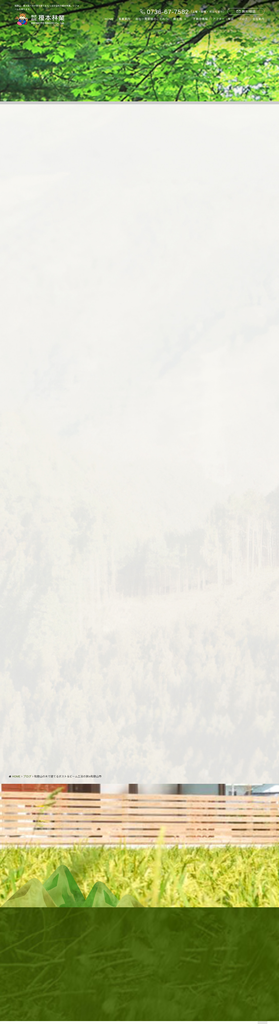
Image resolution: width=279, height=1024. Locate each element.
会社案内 (258, 19)
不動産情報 (200, 19)
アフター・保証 (223, 19)
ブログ (243, 19)
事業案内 (125, 19)
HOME (109, 19)
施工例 (177, 19)
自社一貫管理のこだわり (152, 19)
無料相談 (246, 11)
